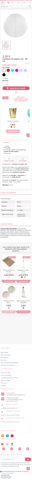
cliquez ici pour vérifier (7, 473)
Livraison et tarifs (5, 372)
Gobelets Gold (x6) (13, 121)
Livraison (16, 142)
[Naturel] (9, 277)
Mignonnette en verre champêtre (23, 301)
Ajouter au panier (16, 88)
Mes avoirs (4, 360)
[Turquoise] (12, 70)
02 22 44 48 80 (22, 159)
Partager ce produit (9, 159)
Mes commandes (5, 355)
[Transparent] (23, 308)
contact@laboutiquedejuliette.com (15, 395)
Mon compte (4, 352)
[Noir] (4, 75)
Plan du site (4, 383)
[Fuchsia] (17, 70)
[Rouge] (8, 70)
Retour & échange (6, 375)
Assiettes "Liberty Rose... (9, 301)
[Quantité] (4, 84)
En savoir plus (7, 153)
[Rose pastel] (21, 70)
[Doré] (11, 127)
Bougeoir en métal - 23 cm (23, 271)
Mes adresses (5, 357)
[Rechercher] (16, 6)
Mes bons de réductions (7, 365)
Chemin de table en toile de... (9, 271)
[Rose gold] (14, 127)
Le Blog (3, 385)
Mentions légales (5, 380)
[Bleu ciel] (25, 70)
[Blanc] (4, 70)
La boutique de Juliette (6, 476)
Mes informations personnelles (9, 362)
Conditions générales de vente (9, 378)
